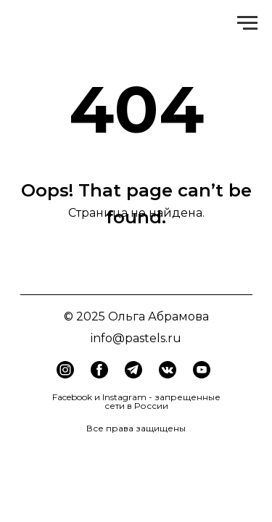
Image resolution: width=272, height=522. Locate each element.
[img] (99, 369)
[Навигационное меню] (247, 23)
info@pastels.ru (136, 338)
